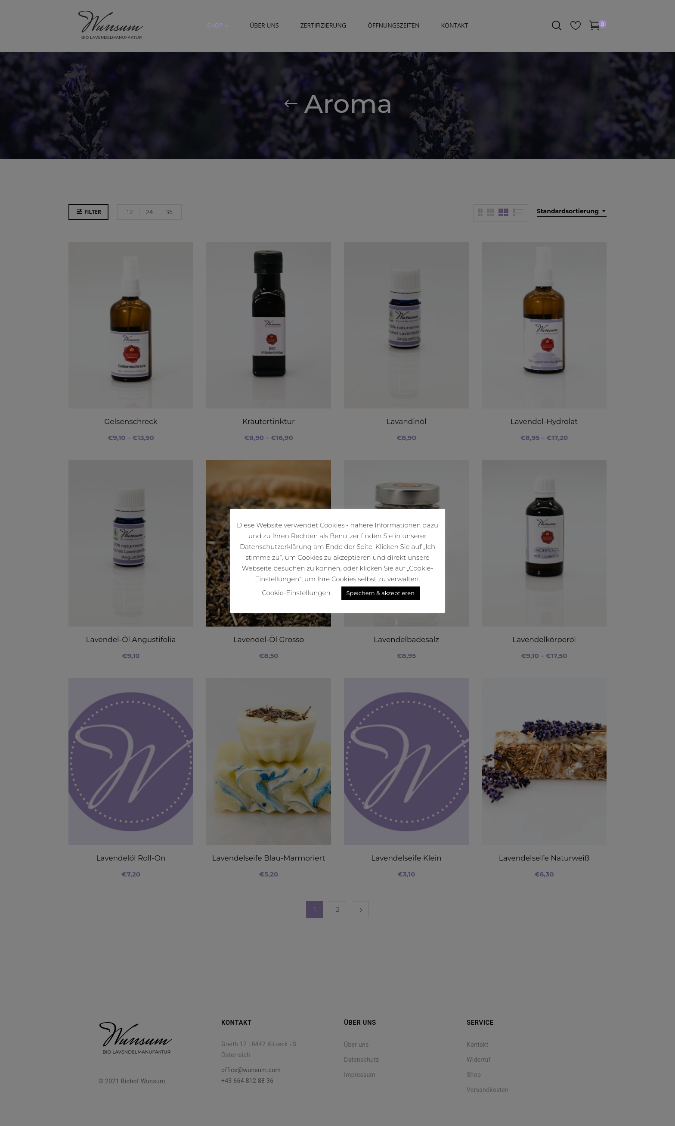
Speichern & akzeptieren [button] (381, 593)
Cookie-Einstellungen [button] (296, 593)
